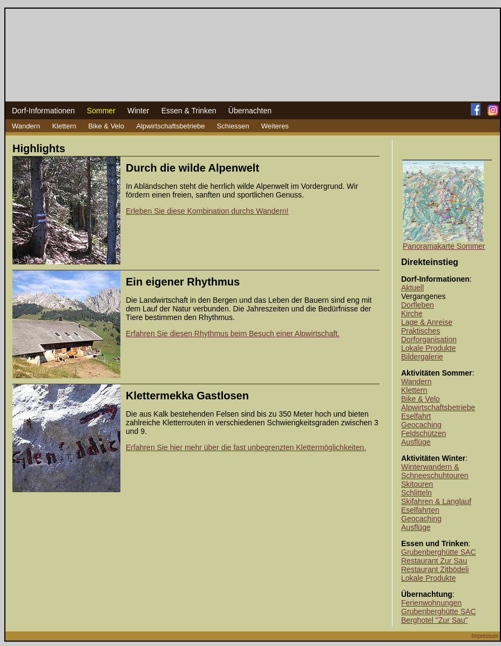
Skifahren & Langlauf (436, 501)
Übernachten (250, 110)
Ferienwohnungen (431, 603)
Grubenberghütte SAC (438, 552)
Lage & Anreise (426, 322)
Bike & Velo (106, 126)
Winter (138, 110)
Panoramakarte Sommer (444, 246)
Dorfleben (417, 305)
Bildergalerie (422, 356)
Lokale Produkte (428, 348)
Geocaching (421, 424)
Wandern (26, 126)
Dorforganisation (429, 339)
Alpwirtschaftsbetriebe (170, 126)
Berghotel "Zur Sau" (434, 620)
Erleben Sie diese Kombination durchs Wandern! (207, 211)
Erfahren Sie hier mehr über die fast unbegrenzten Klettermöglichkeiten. (246, 447)
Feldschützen (423, 433)
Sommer (101, 110)
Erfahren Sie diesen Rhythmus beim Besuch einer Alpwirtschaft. (233, 333)
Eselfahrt (416, 416)
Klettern (64, 126)
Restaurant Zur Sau (434, 560)
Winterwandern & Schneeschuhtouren (435, 471)
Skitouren (417, 484)
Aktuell (412, 287)
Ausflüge (415, 442)
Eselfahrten (420, 510)
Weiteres (275, 126)
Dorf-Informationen (43, 110)
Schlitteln (416, 492)
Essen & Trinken (188, 110)
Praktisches (420, 331)
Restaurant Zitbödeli (435, 569)
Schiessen (233, 126)
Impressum (485, 636)
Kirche (412, 313)
